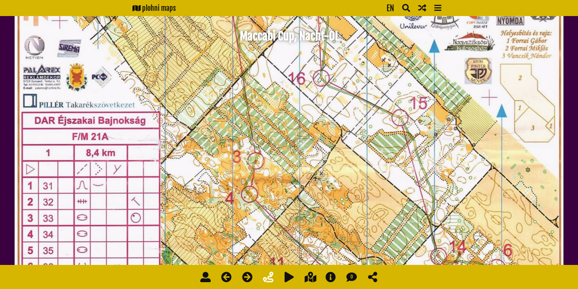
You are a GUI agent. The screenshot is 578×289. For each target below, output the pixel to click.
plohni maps (154, 8)
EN (390, 8)
